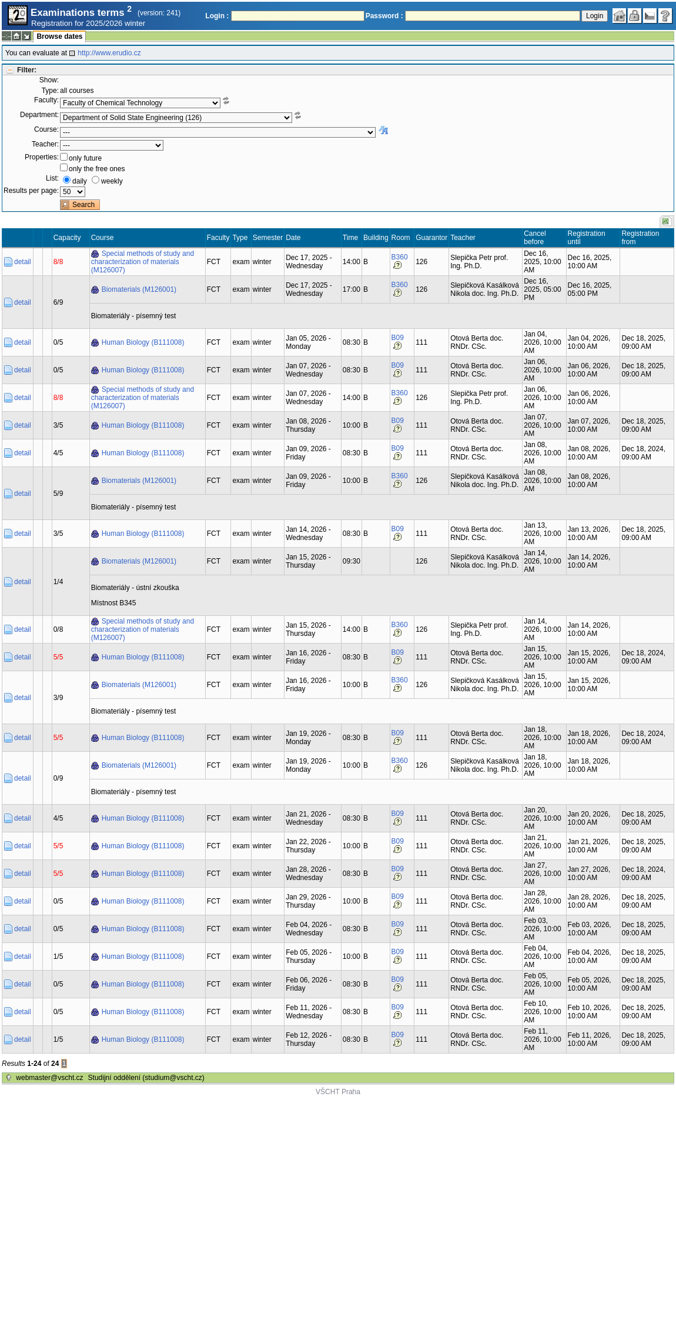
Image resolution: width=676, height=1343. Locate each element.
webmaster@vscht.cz (49, 1078)
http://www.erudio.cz (109, 53)
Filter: (26, 70)
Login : (217, 16)
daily (79, 181)
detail (22, 262)
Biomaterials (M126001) (139, 289)
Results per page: (31, 190)
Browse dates (59, 36)
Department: (39, 115)
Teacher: (45, 144)
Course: (46, 129)
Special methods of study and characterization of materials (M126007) (142, 261)
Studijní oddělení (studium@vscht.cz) (146, 1078)
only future (85, 158)
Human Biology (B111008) (143, 342)
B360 (399, 257)
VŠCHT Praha (338, 1092)
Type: (50, 90)
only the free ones (97, 169)
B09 (397, 338)
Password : (384, 16)
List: (52, 178)
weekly (112, 181)
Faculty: (46, 100)
